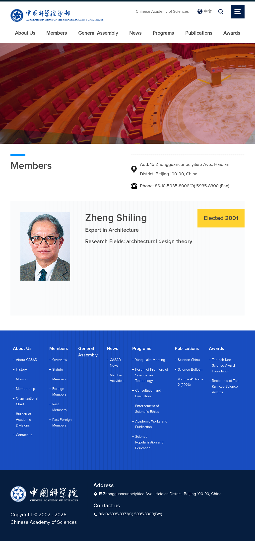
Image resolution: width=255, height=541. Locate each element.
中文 (204, 11)
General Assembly (98, 33)
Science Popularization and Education (149, 442)
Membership (25, 389)
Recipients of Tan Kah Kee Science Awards (225, 386)
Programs (163, 33)
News (135, 33)
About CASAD (26, 360)
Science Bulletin (190, 369)
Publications (198, 33)
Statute (57, 369)
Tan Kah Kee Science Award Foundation (223, 365)
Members (56, 33)
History (21, 369)
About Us (25, 33)
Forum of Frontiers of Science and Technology (151, 375)
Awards (231, 33)
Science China (189, 360)
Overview (59, 360)
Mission (22, 379)
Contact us (24, 435)
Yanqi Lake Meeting (150, 360)
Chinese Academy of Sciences (162, 11)
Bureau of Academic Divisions (23, 419)
